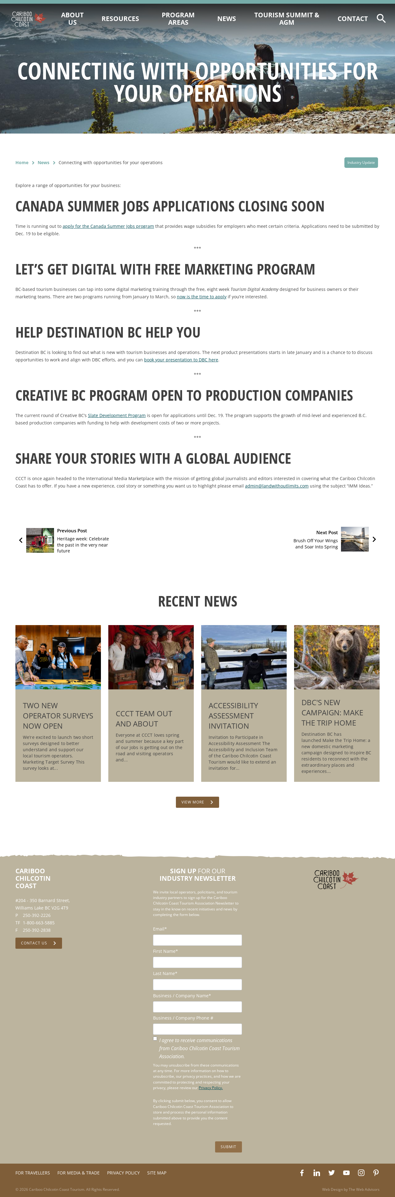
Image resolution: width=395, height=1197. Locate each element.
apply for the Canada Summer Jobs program (108, 226)
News (43, 162)
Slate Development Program (117, 415)
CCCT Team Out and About (144, 718)
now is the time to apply (202, 297)
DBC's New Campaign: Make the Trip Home (332, 712)
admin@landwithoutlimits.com (277, 486)
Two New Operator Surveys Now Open (58, 715)
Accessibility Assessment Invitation (233, 715)
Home (21, 162)
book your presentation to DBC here (181, 360)
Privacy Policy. (211, 1087)
